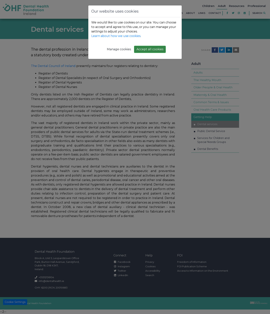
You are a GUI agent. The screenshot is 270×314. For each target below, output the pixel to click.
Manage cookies (119, 49)
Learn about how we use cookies (115, 36)
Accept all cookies (149, 49)
